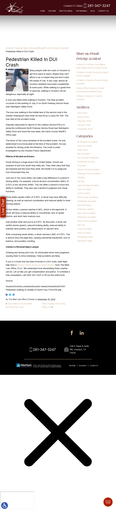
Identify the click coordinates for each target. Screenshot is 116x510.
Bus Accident (83, 154)
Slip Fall (81, 225)
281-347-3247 (98, 5)
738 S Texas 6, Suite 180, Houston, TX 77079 (79, 349)
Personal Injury (84, 205)
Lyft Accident (83, 193)
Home (42, 11)
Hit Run (80, 181)
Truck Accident (84, 229)
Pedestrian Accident (86, 201)
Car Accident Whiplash (88, 157)
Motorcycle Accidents (87, 197)
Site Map (72, 365)
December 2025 (85, 129)
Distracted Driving (85, 161)
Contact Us (103, 11)
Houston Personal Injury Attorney (21, 48)
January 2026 (83, 125)
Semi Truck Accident (87, 221)
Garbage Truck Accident (88, 173)
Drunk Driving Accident (56, 48)
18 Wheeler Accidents (87, 142)
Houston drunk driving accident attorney (36, 265)
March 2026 (83, 117)
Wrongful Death (84, 241)
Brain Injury (82, 150)
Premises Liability (85, 209)
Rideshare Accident (86, 217)
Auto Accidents (84, 146)
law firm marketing (40, 366)
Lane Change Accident (88, 185)
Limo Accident (84, 189)
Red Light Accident (86, 213)
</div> (17, 500)
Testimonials (81, 11)
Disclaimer (83, 365)
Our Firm (52, 11)
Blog (93, 11)
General (81, 177)
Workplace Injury (85, 237)
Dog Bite (81, 165)
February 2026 (84, 121)
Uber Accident (84, 233)
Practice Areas (65, 11)
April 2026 (82, 113)
